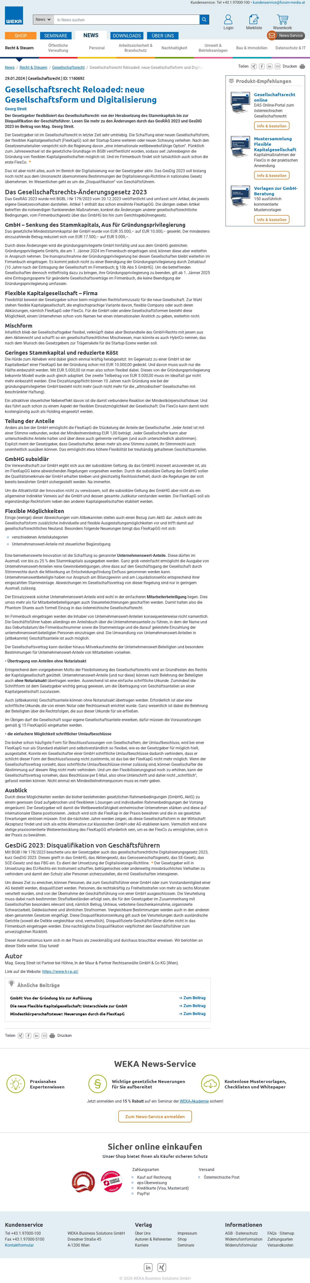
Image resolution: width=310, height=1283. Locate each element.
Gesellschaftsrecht (68, 67)
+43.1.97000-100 (26, 1233)
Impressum (187, 1233)
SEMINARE (55, 36)
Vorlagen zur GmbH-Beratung (275, 190)
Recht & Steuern (33, 67)
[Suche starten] (204, 19)
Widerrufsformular (241, 1245)
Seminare (186, 1245)
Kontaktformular (19, 1245)
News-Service (291, 35)
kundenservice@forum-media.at (279, 2)
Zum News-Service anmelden (155, 1116)
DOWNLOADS (127, 36)
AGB (229, 1233)
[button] (228, 22)
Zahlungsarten (145, 1169)
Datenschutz (247, 1233)
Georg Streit (15, 109)
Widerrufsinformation (243, 1239)
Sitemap (287, 1233)
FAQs (272, 1233)
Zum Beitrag (192, 998)
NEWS (91, 35)
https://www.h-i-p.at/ (60, 971)
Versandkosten (280, 1245)
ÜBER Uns (163, 36)
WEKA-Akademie (194, 1101)
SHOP (21, 36)
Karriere (141, 1245)
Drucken (64, 1035)
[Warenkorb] (282, 22)
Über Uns (143, 1233)
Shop (182, 1239)
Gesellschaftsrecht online (274, 97)
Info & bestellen (271, 125)
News (10, 67)
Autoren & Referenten (153, 1239)
